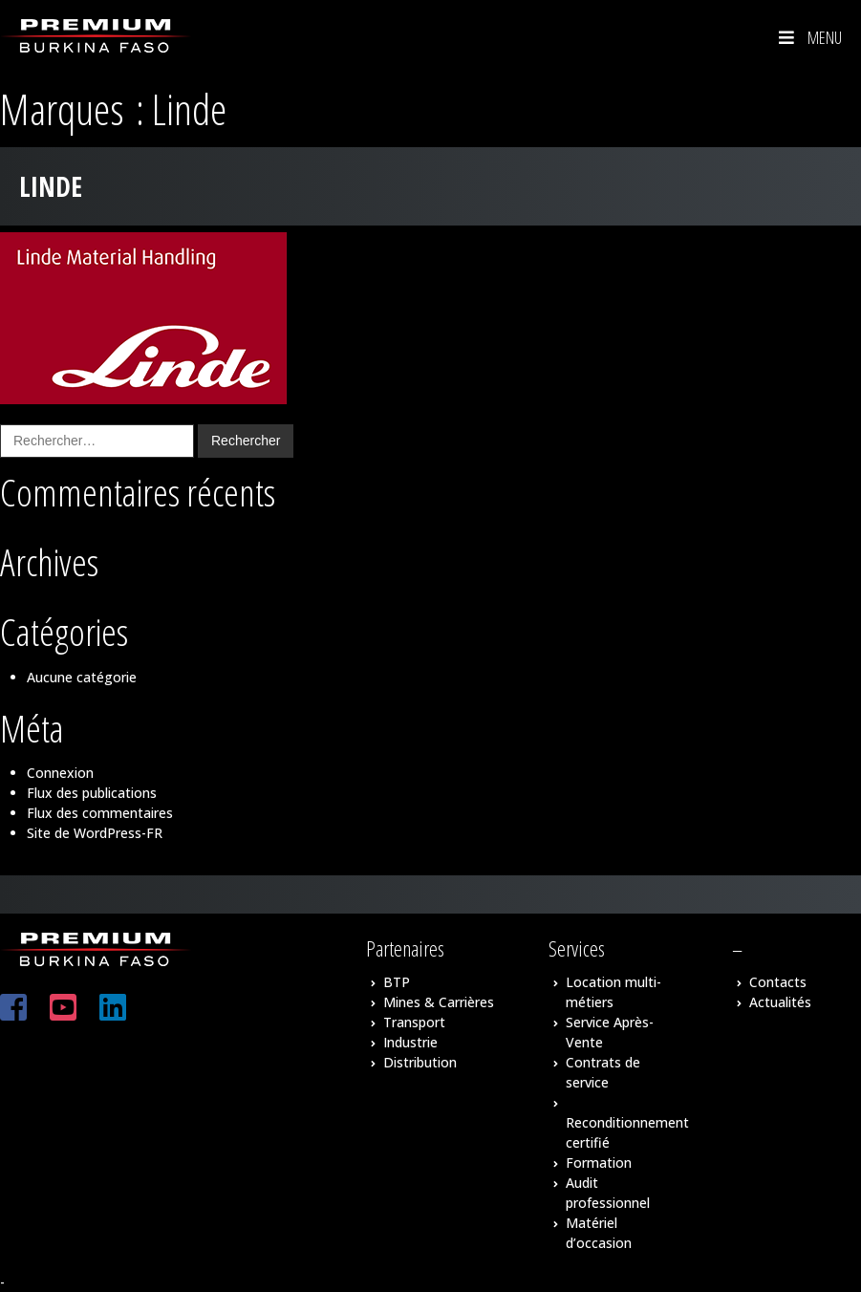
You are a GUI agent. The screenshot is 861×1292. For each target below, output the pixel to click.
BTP (396, 982)
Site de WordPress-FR (94, 833)
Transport (414, 1022)
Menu (808, 37)
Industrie (410, 1042)
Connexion (60, 773)
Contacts (778, 982)
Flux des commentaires (100, 813)
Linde (50, 186)
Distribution (420, 1062)
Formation (599, 1162)
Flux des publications (92, 793)
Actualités (780, 1002)
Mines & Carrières (438, 1002)
